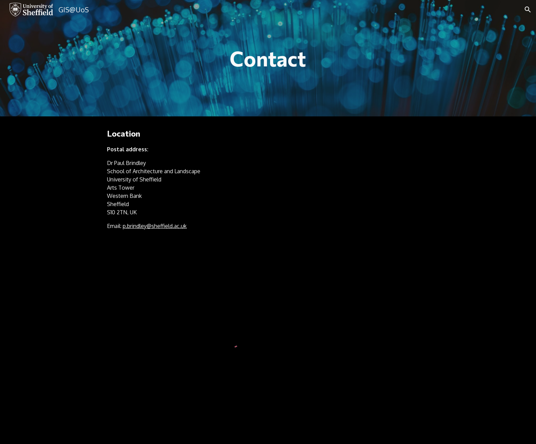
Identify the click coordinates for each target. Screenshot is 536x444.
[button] (528, 9)
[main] (268, 58)
